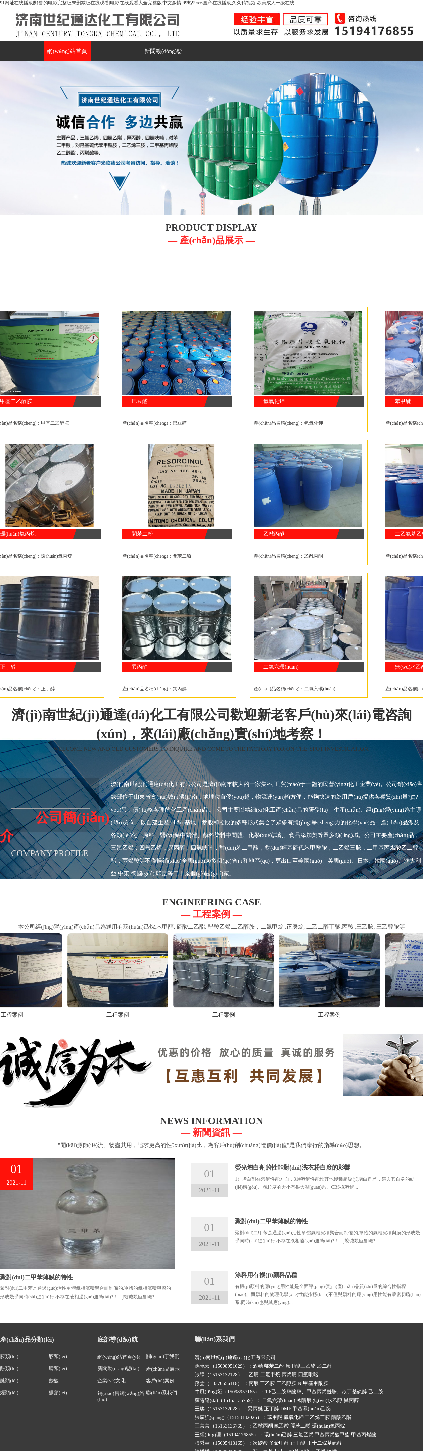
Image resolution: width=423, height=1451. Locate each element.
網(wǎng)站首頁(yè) (67, 54)
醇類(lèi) (58, 1356)
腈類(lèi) (58, 1368)
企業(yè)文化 (111, 1380)
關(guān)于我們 (162, 1356)
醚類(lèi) (9, 1380)
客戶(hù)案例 (160, 1380)
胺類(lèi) (9, 1356)
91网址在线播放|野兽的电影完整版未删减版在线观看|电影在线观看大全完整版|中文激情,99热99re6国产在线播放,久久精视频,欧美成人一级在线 (147, 2)
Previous (6, 136)
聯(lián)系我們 (161, 1392)
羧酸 (54, 1380)
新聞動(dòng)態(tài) (163, 54)
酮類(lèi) (58, 1392)
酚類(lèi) (9, 1368)
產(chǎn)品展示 (163, 1369)
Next (416, 136)
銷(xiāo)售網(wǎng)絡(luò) (120, 1396)
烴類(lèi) (9, 1392)
